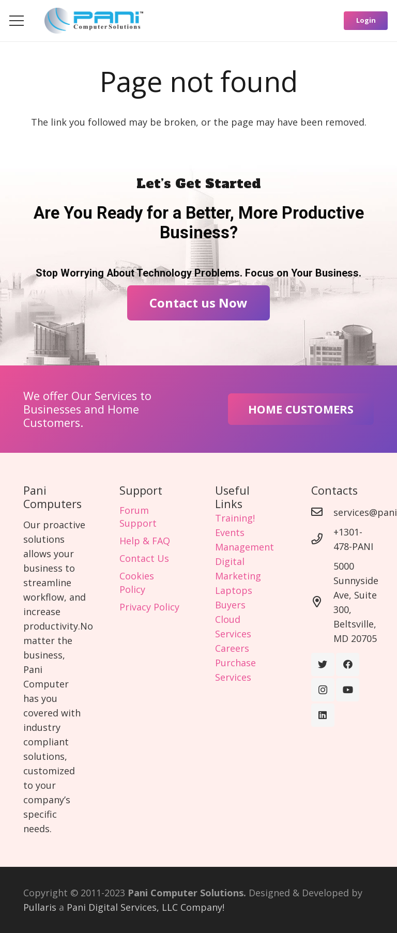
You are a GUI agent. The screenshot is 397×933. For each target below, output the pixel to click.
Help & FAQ (144, 540)
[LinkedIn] (322, 715)
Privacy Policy (149, 607)
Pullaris (39, 907)
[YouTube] (347, 689)
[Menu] (17, 21)
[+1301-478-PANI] (322, 539)
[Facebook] (347, 664)
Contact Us (144, 558)
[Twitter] (322, 664)
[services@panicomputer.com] (322, 512)
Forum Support (138, 516)
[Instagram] (322, 689)
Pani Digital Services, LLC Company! (145, 907)
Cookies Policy (136, 582)
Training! (235, 518)
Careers (232, 648)
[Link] (93, 21)
